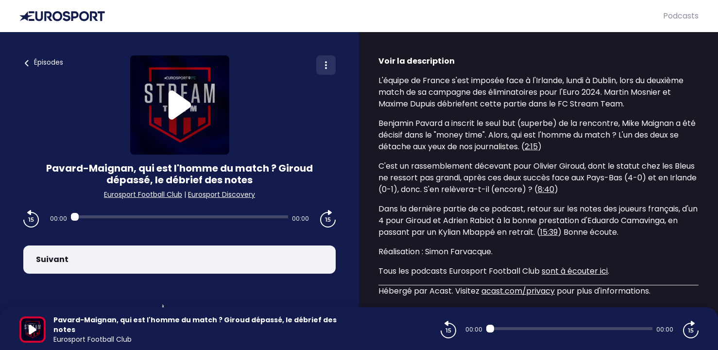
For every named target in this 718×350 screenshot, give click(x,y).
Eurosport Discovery (221, 194)
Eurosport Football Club (143, 194)
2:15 (531, 146)
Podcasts (681, 15)
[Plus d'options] (326, 65)
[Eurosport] (341, 16)
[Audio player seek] (179, 217)
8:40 (546, 189)
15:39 (549, 232)
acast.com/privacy (518, 291)
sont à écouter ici (575, 271)
